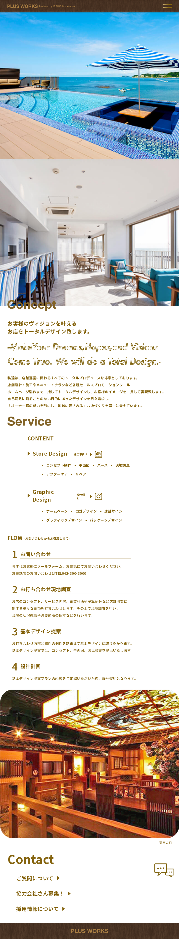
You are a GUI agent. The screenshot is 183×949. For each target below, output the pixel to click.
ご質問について (38, 878)
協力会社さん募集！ (43, 893)
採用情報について (40, 908)
